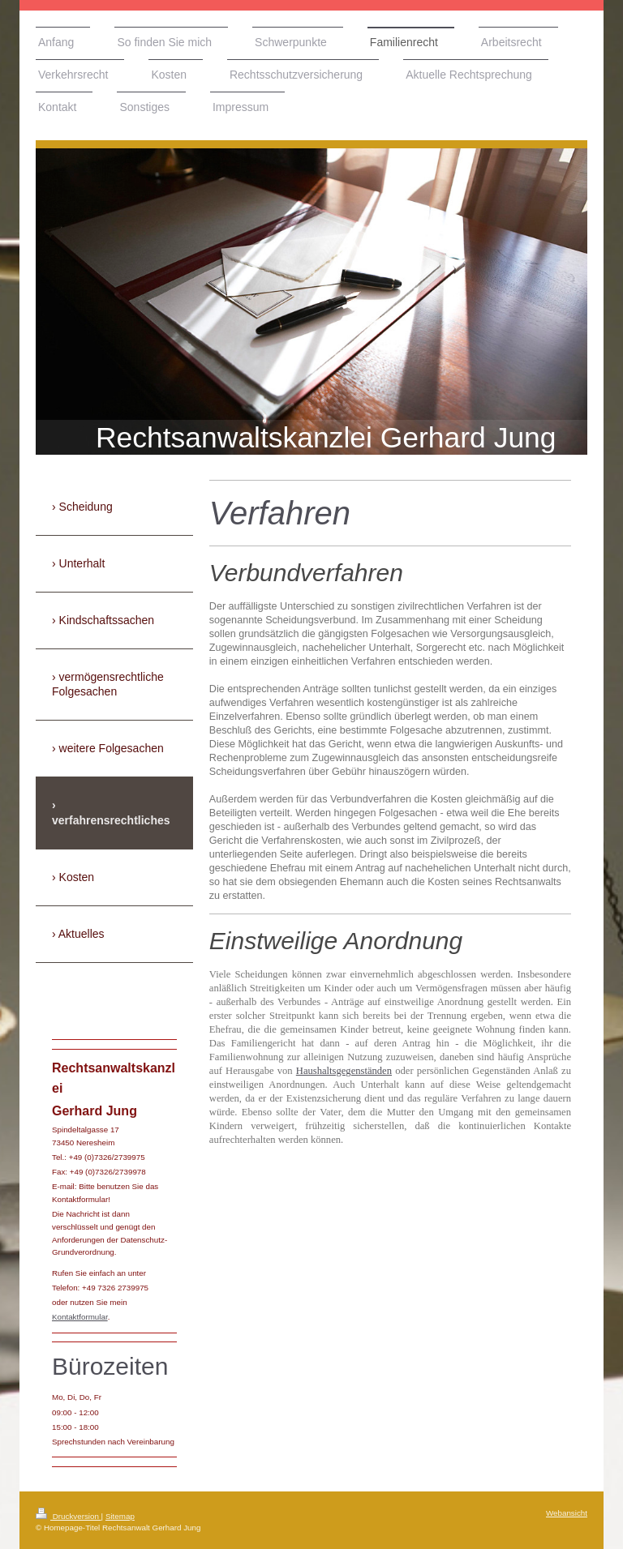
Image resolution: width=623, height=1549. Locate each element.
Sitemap (120, 1516)
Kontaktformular (80, 1316)
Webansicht (566, 1512)
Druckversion (68, 1516)
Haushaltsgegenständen (344, 1070)
